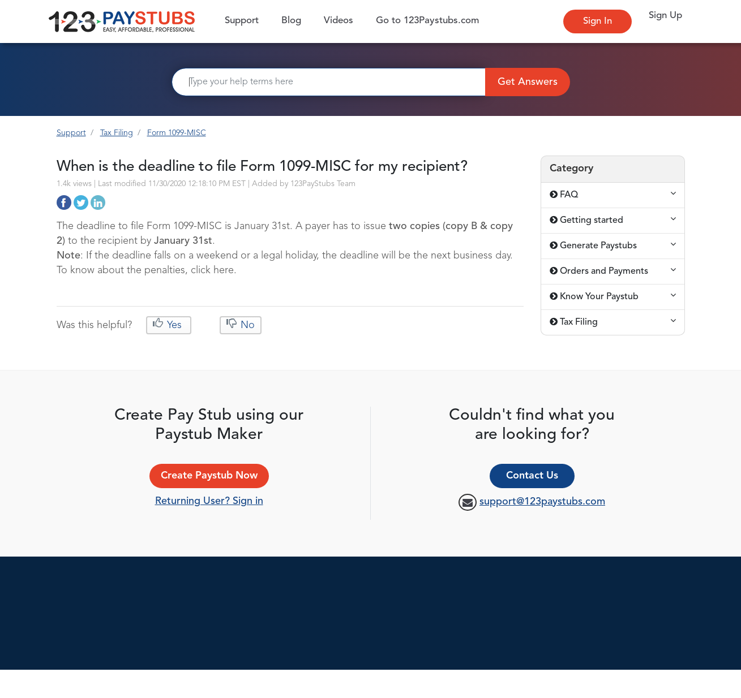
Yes (174, 325)
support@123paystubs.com (542, 502)
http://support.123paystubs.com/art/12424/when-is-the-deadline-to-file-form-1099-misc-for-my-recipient (64, 202)
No (246, 325)
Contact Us (532, 476)
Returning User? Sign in (209, 501)
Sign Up (665, 15)
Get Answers (528, 82)
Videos (338, 20)
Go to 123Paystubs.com (427, 20)
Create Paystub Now (209, 476)
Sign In (597, 21)
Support (244, 20)
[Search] (329, 82)
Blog (291, 20)
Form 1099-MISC (176, 133)
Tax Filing (116, 133)
